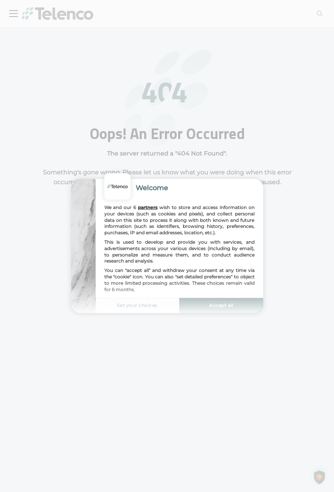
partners (147, 207)
